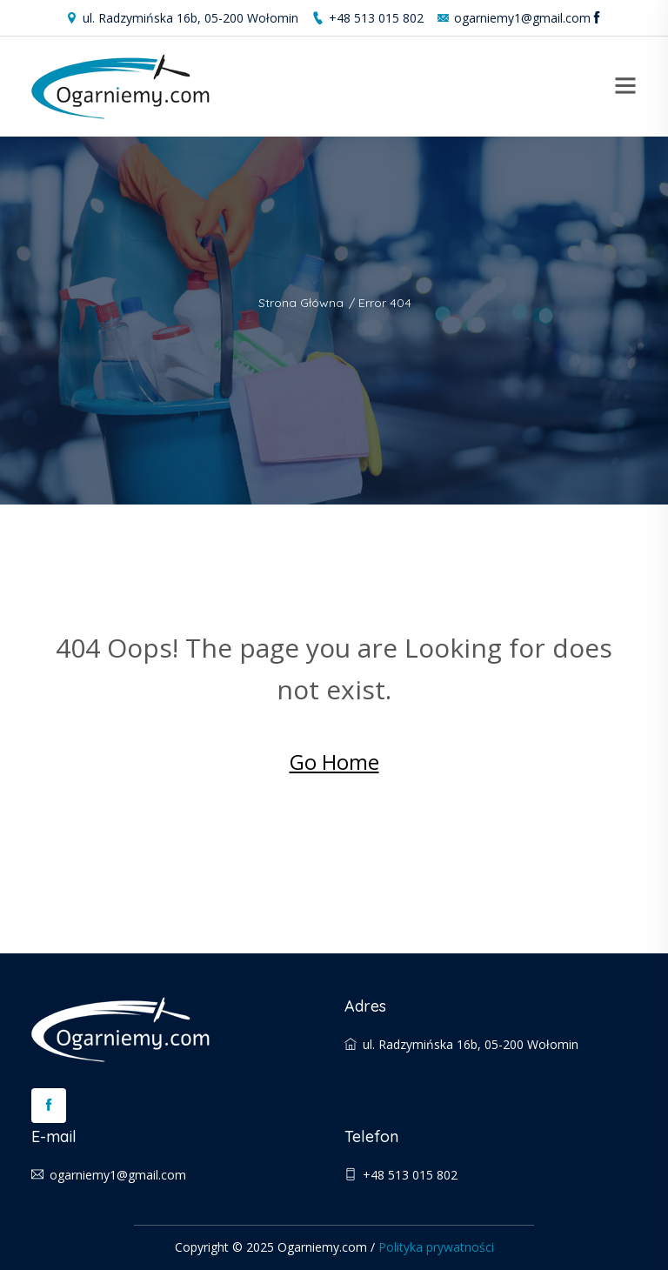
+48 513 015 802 (367, 18)
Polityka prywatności (436, 1247)
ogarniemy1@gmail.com (514, 18)
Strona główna (301, 303)
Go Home (334, 761)
